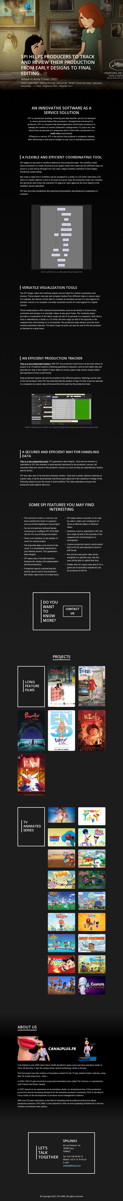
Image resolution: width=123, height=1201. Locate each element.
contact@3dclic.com (72, 1165)
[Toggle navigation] (101, 7)
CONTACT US (72, 611)
